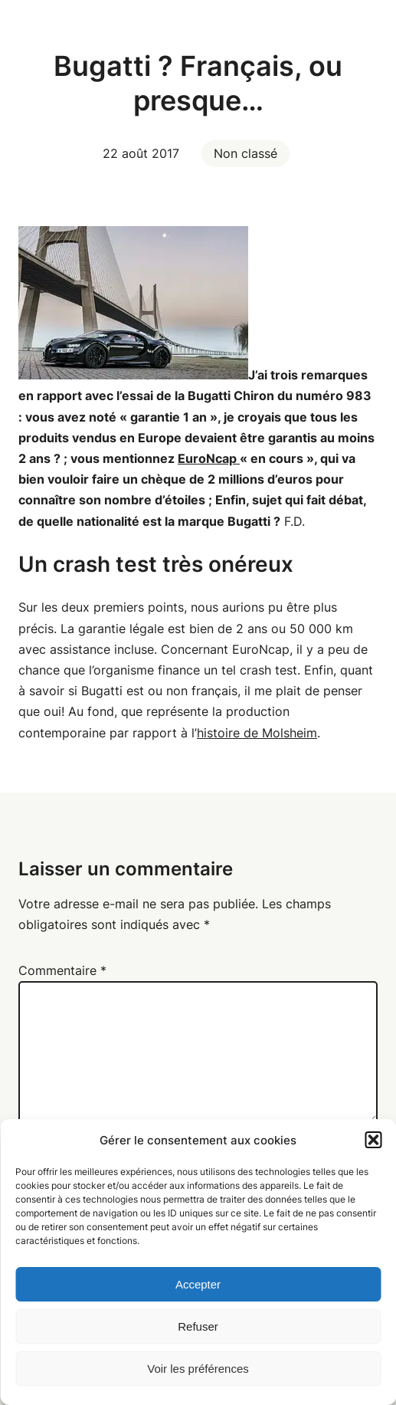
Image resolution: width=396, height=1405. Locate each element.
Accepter (198, 1284)
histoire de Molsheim (257, 732)
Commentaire (62, 970)
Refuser (198, 1326)
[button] (373, 1139)
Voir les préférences (198, 1368)
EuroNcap (209, 458)
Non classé (245, 153)
